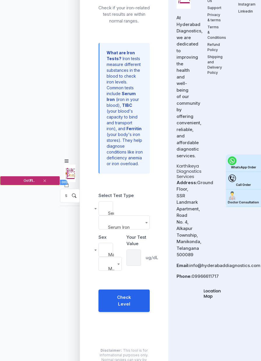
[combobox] (105, 208)
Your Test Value (136, 240)
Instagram (245, 4)
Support (214, 8)
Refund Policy (213, 47)
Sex (102, 237)
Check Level (124, 300)
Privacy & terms (214, 17)
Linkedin (245, 11)
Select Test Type (116, 195)
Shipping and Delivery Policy (214, 65)
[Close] (45, 180)
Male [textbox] (111, 254)
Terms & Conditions (214, 32)
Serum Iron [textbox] (111, 213)
